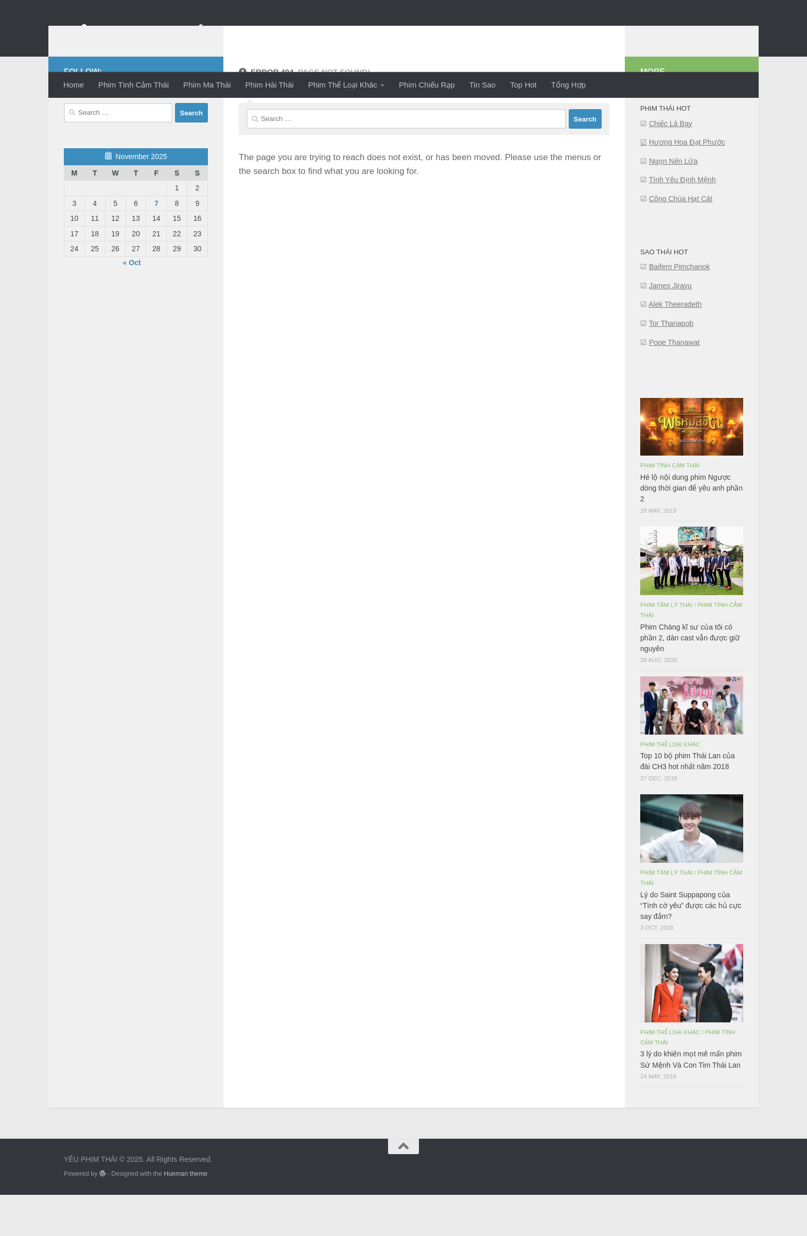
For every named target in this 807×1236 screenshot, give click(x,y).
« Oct (132, 304)
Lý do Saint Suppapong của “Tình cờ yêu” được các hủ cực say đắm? (691, 947)
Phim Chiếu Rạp (427, 84)
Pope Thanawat (674, 383)
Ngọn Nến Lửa (673, 202)
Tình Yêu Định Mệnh (682, 221)
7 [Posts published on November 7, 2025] (156, 244)
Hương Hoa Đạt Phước (687, 183)
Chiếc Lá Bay (670, 165)
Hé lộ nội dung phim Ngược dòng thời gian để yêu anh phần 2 (691, 529)
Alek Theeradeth (674, 345)
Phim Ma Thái (207, 84)
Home (73, 84)
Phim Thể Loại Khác (342, 84)
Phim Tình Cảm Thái (133, 84)
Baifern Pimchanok (679, 308)
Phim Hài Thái (269, 84)
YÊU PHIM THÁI (138, 35)
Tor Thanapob (671, 364)
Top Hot (523, 84)
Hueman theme (185, 1214)
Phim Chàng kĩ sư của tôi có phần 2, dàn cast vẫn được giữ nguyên (690, 679)
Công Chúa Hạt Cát (680, 240)
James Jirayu (670, 327)
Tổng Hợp (568, 84)
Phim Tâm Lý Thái (666, 646)
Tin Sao (482, 84)
